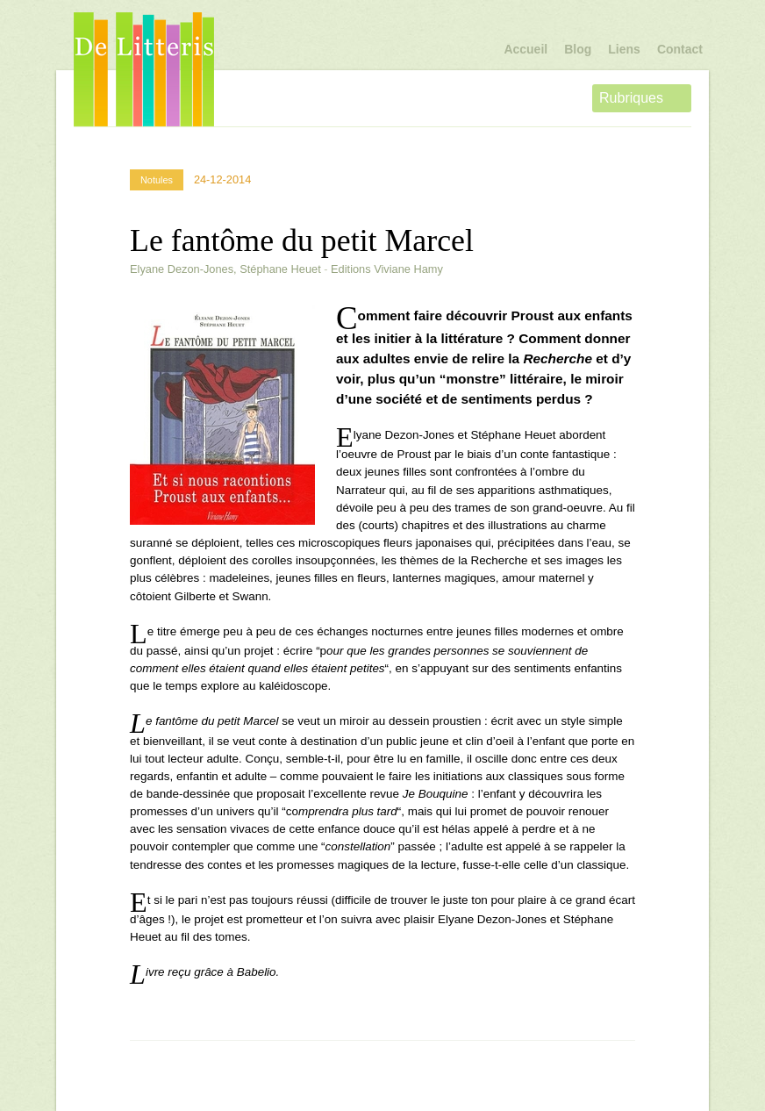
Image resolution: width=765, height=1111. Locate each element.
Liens (624, 49)
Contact (680, 49)
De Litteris (144, 69)
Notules (156, 180)
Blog (577, 49)
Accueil (525, 49)
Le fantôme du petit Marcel (302, 240)
